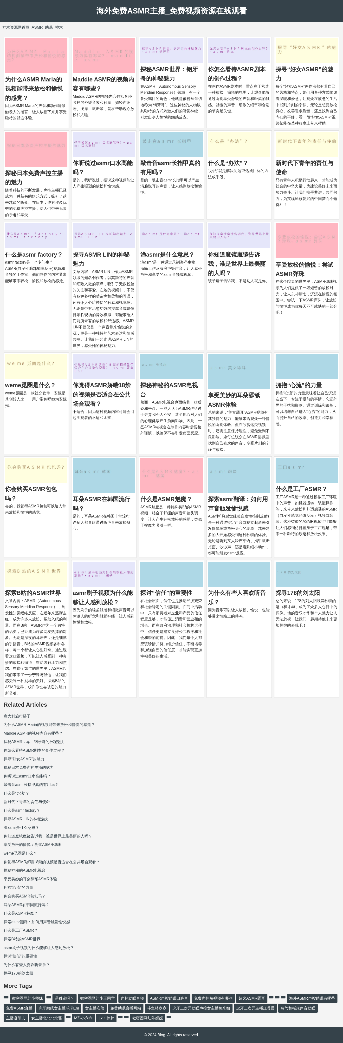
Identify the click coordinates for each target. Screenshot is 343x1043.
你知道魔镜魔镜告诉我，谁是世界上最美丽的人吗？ (237, 263)
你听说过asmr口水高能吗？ (27, 776)
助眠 (49, 27)
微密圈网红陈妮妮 (147, 1018)
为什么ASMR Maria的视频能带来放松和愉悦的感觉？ (34, 88)
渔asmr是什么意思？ (167, 254)
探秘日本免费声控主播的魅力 (29, 767)
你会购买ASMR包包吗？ (24, 896)
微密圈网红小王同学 (97, 998)
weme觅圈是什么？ (30, 385)
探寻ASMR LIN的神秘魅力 (26, 819)
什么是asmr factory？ (34, 254)
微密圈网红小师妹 (27, 998)
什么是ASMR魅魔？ (166, 499)
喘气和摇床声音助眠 (298, 1008)
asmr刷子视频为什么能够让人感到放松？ (39, 948)
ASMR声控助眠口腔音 (169, 998)
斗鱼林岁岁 (156, 1008)
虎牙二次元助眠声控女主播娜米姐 (201, 1008)
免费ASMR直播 (19, 1008)
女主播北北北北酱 (46, 1018)
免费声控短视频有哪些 (213, 998)
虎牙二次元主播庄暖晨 (255, 1008)
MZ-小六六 (83, 1018)
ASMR (37, 27)
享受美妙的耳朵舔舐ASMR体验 (30, 879)
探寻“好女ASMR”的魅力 (24, 759)
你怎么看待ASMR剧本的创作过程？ (34, 750)
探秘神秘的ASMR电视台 (24, 870)
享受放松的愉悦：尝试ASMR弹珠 (32, 845)
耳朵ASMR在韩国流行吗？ (26, 905)
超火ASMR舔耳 (252, 998)
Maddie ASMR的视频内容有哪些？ (33, 733)
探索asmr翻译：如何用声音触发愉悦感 (37, 922)
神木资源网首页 (15, 27)
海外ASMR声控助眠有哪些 (312, 998)
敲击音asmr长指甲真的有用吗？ (31, 785)
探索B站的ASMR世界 (33, 593)
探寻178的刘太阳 (298, 593)
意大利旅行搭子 (17, 716)
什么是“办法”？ (228, 163)
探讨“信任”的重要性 (166, 593)
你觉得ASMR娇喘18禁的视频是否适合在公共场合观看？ (102, 394)
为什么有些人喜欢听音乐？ (27, 965)
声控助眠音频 (132, 998)
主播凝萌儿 (15, 1018)
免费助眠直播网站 (125, 1008)
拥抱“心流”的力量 (299, 385)
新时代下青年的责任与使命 (27, 802)
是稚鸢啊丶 (64, 998)
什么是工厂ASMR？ (301, 489)
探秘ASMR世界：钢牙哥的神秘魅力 (34, 742)
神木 (59, 27)
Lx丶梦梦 (106, 1018)
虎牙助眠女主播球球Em (59, 1008)
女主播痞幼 (94, 1008)
